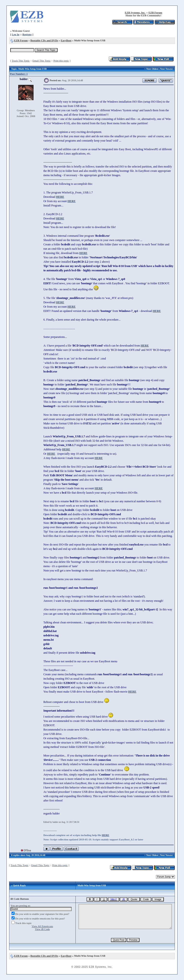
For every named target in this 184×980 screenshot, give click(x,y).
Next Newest (166, 69)
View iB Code (42, 929)
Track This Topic (21, 60)
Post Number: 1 (19, 73)
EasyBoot (66, 40)
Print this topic (61, 60)
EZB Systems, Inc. (135, 12)
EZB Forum (155, 12)
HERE (60, 196)
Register (27, 34)
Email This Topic (41, 60)
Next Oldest (152, 69)
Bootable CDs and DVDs (44, 40)
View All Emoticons (42, 926)
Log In (15, 34)
